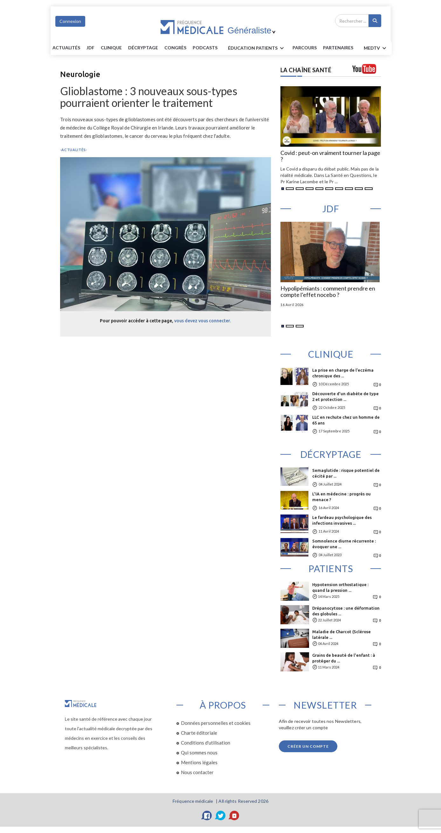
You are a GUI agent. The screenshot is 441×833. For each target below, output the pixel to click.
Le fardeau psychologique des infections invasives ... (342, 520)
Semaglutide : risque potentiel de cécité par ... (346, 473)
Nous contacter (197, 772)
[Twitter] (220, 815)
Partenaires (338, 47)
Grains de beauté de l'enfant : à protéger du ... (343, 658)
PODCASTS (205, 47)
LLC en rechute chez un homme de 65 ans (346, 420)
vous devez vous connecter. (202, 320)
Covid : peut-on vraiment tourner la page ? (330, 156)
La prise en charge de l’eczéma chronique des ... (343, 373)
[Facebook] (207, 815)
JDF (90, 47)
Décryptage (143, 47)
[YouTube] (234, 815)
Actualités (66, 47)
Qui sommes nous (199, 752)
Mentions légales (199, 762)
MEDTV (376, 48)
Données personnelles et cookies (216, 723)
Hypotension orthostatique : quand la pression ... (340, 587)
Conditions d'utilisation (205, 743)
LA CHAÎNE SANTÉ (306, 70)
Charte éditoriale (199, 733)
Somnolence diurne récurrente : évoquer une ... (344, 544)
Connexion (70, 21)
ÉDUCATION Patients (257, 48)
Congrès (175, 47)
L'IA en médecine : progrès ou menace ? (341, 497)
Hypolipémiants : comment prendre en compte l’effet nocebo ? (327, 291)
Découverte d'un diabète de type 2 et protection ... (345, 396)
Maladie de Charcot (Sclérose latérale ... (341, 634)
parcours (305, 47)
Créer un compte (308, 746)
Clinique (111, 47)
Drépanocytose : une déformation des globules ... (346, 611)
